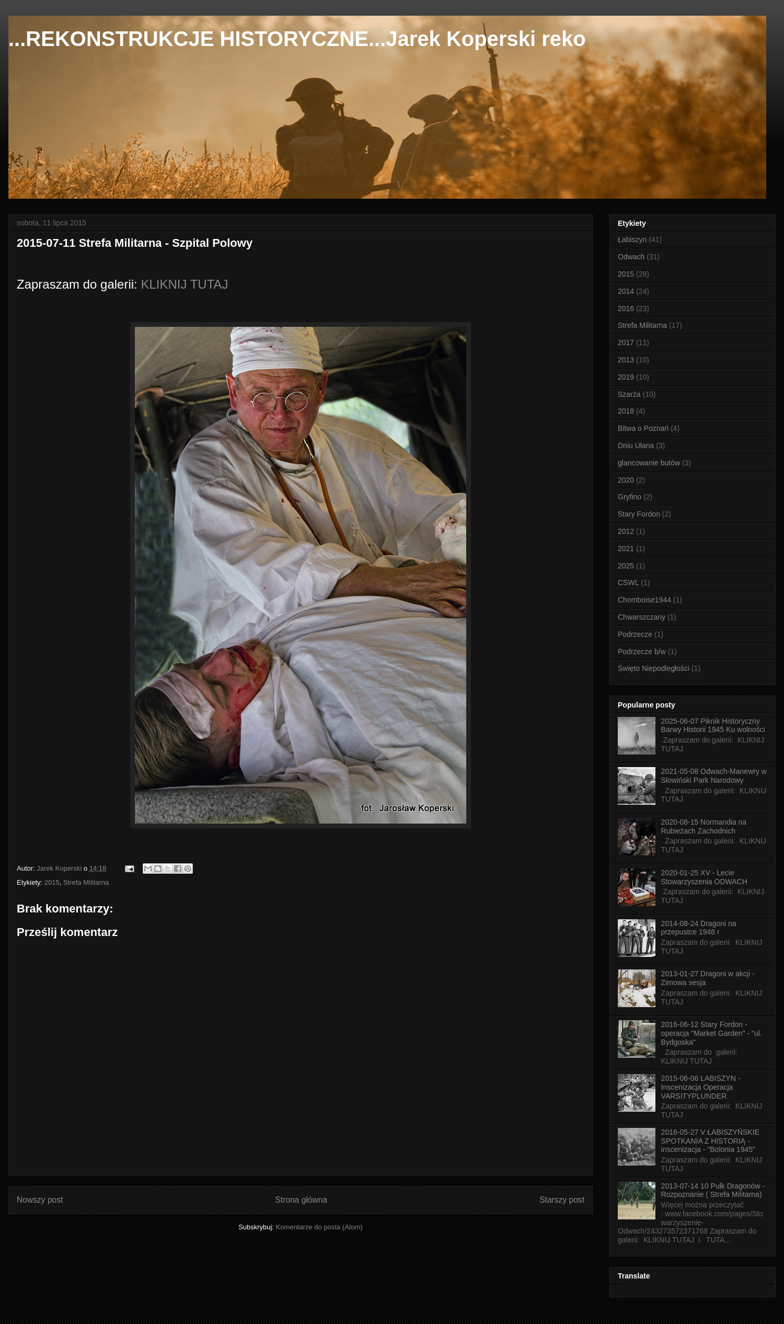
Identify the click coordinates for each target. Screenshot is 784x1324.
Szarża (629, 394)
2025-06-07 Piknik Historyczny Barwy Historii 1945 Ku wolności (713, 725)
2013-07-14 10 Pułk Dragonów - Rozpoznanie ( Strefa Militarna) (713, 1190)
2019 (626, 377)
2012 (626, 531)
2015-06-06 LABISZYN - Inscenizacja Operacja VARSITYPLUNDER (701, 1087)
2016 (626, 308)
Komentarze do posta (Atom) (319, 1227)
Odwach (631, 257)
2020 (626, 480)
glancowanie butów (649, 463)
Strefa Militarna (86, 882)
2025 (626, 566)
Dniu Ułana (636, 445)
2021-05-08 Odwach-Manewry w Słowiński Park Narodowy (714, 775)
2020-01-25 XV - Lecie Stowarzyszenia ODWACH (704, 877)
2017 (626, 342)
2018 (626, 411)
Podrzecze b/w (642, 651)
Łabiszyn (632, 239)
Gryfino (629, 497)
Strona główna (301, 1199)
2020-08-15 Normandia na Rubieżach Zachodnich (703, 826)
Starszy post (561, 1199)
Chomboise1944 (644, 600)
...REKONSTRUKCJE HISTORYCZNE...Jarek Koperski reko (297, 38)
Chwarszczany (641, 617)
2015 (52, 882)
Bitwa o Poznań (643, 428)
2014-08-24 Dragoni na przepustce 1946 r (698, 928)
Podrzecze (635, 634)
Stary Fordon (639, 514)
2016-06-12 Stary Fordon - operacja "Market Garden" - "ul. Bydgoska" (711, 1033)
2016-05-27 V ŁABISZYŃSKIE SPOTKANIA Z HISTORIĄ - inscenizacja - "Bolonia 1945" (710, 1141)
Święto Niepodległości (653, 668)
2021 (626, 548)
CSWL (628, 582)
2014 (626, 291)
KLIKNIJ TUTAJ (184, 284)
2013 (626, 360)
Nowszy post (40, 1199)
